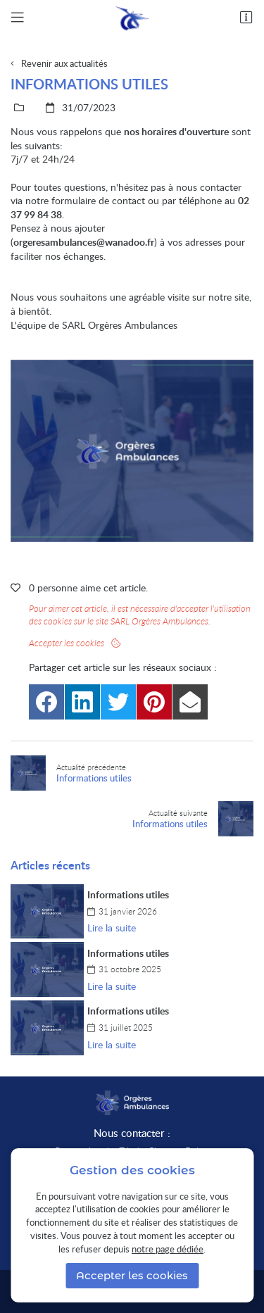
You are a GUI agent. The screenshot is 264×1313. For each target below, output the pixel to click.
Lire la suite (111, 927)
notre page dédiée (167, 1249)
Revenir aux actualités (64, 63)
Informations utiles (128, 894)
